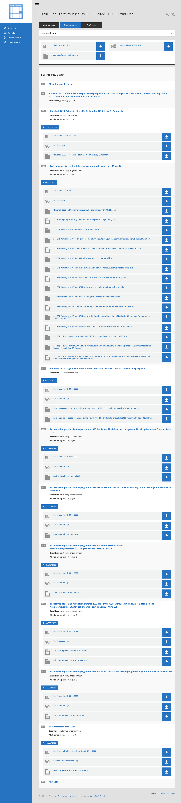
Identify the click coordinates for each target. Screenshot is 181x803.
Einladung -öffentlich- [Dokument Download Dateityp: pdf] (61, 45)
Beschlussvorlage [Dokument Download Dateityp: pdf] (61, 145)
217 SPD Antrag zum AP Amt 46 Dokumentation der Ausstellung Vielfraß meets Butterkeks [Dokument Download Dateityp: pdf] (93, 268)
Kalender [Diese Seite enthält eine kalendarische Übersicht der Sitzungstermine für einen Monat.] (10, 33)
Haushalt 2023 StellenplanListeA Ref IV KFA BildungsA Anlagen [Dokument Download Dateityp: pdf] (80, 155)
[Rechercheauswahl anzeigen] (167, 14)
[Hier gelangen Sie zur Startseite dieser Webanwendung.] (16, 11)
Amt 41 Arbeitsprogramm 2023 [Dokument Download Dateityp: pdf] (66, 476)
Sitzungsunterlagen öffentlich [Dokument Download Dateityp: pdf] (64, 55)
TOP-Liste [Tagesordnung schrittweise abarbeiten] (91, 25)
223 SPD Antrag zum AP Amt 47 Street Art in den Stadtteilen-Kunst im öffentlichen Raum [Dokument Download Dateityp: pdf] (92, 326)
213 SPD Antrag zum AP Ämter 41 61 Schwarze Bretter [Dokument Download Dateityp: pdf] (77, 229)
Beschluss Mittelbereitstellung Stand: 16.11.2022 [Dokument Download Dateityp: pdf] (74, 751)
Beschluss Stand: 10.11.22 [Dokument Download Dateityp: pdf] (64, 135)
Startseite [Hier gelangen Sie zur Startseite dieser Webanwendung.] (10, 28)
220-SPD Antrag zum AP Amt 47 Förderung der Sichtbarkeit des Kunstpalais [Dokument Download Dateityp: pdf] (86, 297)
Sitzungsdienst (166, 793)
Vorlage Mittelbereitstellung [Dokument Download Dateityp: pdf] (65, 761)
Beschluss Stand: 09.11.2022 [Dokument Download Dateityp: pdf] (65, 191)
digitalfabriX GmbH (97, 796)
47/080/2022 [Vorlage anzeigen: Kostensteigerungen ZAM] (50, 743)
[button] (16, 37)
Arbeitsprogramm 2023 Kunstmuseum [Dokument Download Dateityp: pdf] (70, 651)
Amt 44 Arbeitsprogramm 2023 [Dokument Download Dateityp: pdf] (66, 534)
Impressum (74, 796)
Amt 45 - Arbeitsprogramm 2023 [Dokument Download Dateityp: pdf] (67, 592)
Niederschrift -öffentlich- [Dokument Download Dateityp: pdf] (130, 45)
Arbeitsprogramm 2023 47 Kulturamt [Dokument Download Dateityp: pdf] (69, 715)
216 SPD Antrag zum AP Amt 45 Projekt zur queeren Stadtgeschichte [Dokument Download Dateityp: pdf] (83, 258)
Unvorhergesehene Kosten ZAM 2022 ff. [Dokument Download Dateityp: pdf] (70, 770)
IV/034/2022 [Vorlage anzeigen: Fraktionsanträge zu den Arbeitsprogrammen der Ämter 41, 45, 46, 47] (50, 182)
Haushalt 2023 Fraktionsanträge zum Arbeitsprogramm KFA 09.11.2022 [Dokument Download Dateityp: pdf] (84, 210)
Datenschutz (63, 796)
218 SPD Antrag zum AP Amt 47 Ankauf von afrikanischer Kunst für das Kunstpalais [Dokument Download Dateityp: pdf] (90, 277)
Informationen (49, 25)
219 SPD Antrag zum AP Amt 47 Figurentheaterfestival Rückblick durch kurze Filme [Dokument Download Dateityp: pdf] (89, 287)
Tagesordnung (70, 25)
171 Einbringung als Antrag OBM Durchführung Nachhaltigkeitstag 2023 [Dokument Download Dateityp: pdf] (85, 220)
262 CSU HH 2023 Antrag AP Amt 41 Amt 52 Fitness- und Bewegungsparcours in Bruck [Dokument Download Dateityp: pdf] (91, 336)
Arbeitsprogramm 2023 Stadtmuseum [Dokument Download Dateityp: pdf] (70, 660)
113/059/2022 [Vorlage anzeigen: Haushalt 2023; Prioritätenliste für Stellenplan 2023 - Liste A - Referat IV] (51, 127)
